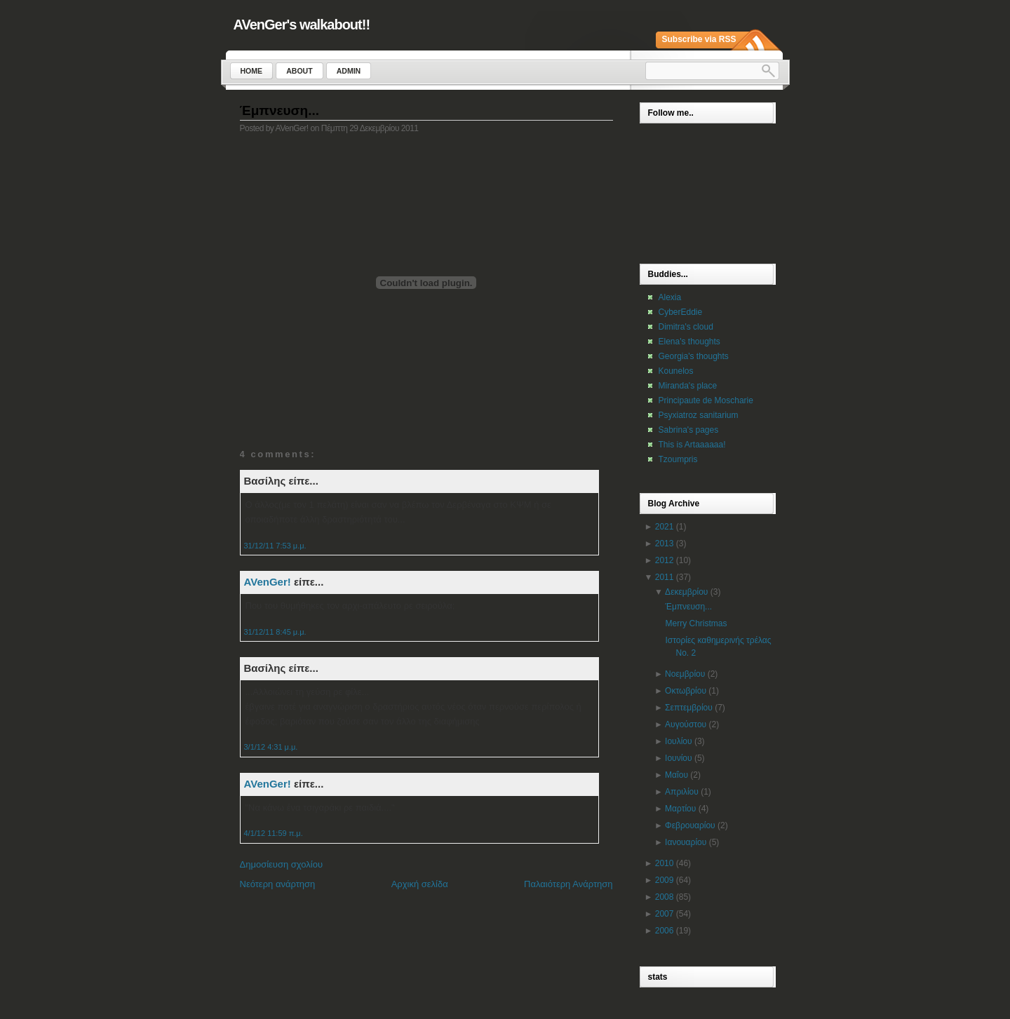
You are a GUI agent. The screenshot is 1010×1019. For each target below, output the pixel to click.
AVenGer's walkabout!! (302, 24)
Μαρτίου (680, 809)
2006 (664, 931)
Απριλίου (682, 792)
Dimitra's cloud (686, 327)
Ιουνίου (678, 758)
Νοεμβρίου (685, 674)
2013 (664, 543)
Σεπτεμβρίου (689, 708)
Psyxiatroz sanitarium (699, 415)
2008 (664, 897)
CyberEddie (681, 312)
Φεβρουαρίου (690, 825)
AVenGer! (267, 582)
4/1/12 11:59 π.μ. (273, 833)
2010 (664, 863)
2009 (664, 880)
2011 (664, 577)
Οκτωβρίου (685, 691)
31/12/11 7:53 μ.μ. (275, 545)
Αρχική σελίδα (419, 884)
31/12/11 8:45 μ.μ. (275, 632)
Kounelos (676, 371)
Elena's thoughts (689, 341)
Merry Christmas (696, 623)
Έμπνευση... (279, 110)
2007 (664, 914)
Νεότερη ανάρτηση (278, 884)
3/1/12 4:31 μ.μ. (271, 747)
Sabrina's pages (689, 430)
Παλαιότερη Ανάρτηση (568, 884)
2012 (664, 560)
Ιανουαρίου (685, 842)
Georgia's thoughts (694, 356)
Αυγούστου (685, 724)
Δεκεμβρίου (686, 592)
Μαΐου (676, 775)
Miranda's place (688, 386)
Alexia (670, 297)
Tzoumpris (678, 459)
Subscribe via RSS (699, 39)
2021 (664, 527)
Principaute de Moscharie (706, 400)
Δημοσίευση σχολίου (281, 864)
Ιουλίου (678, 741)
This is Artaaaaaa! (692, 445)
